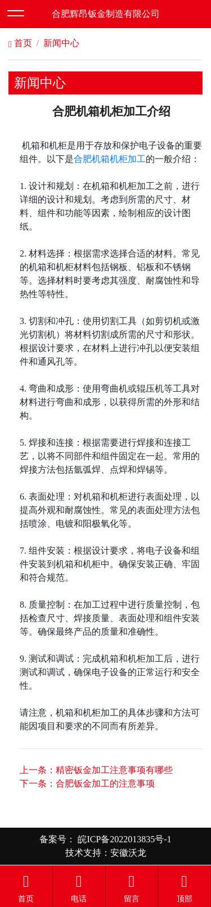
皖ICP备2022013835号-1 (123, 839)
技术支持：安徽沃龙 (105, 852)
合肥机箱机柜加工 (110, 159)
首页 (20, 43)
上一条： (96, 770)
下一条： (87, 783)
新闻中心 (61, 43)
